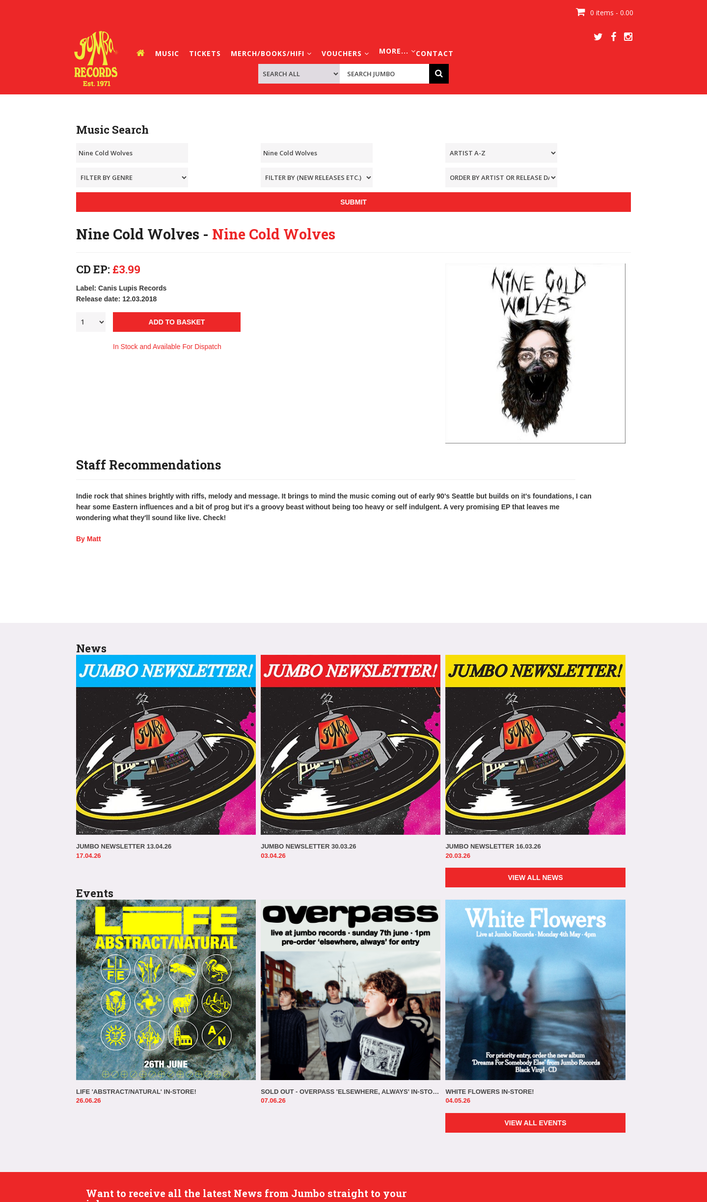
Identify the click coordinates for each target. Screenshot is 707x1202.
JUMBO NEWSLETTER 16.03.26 (493, 846)
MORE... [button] (397, 51)
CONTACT (435, 53)
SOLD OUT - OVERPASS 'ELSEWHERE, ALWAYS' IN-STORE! (350, 1091)
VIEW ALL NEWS (535, 877)
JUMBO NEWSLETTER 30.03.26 (308, 846)
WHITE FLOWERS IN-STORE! (489, 1091)
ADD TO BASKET (177, 322)
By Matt (88, 539)
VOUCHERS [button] (345, 53)
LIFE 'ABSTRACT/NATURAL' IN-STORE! (136, 1091)
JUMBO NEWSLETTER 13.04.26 (123, 846)
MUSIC (167, 53)
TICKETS (205, 53)
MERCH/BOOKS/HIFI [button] (271, 53)
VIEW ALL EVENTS (535, 1123)
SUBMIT (353, 202)
